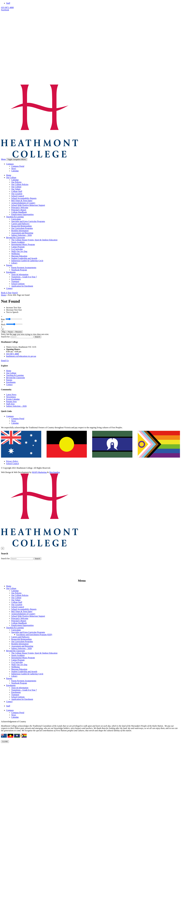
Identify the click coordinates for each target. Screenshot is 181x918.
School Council (17, 196)
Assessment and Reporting (22, 233)
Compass (10, 164)
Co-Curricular (17, 249)
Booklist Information (20, 231)
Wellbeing (15, 254)
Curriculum (16, 219)
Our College (11, 177)
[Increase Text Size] (13, 307)
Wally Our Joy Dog (19, 251)
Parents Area (11, 401)
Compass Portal (17, 166)
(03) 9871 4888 (7, 7)
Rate (3, 319)
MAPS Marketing (39, 472)
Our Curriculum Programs (22, 228)
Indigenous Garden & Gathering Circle (27, 261)
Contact (9, 288)
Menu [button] (3, 159)
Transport (15, 281)
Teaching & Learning (15, 217)
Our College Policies (19, 184)
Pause (10, 332)
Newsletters (11, 397)
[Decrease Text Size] (14, 310)
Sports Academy (18, 242)
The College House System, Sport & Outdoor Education (34, 240)
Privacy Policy (12, 461)
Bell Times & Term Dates (21, 200)
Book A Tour (6, 293)
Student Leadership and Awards (24, 258)
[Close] (1, 316)
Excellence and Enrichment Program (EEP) (34, 634)
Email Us (5, 360)
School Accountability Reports (23, 198)
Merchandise (54, 472)
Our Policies (16, 182)
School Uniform (18, 284)
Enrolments (11, 272)
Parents (9, 265)
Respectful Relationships (21, 226)
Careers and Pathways (20, 224)
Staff (8, 3)
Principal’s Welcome (19, 207)
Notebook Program (19, 270)
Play (3, 332)
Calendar (15, 171)
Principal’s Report (18, 210)
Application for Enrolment (22, 286)
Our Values (15, 189)
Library (14, 263)
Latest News (11, 394)
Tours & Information (19, 274)
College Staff (16, 191)
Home (8, 175)
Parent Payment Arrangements (23, 267)
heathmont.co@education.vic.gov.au (21, 356)
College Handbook (19, 212)
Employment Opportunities (22, 214)
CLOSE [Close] (5, 742)
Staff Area (10, 404)
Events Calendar (13, 399)
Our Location (16, 194)
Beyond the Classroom (15, 237)
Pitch (3, 324)
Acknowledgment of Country (23, 203)
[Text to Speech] (12, 312)
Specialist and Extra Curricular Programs (28, 221)
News (13, 168)
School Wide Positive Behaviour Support (28, 205)
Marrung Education (19, 256)
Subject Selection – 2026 (21, 235)
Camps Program (18, 247)
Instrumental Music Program (23, 244)
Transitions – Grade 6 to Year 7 (24, 277)
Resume (18, 332)
